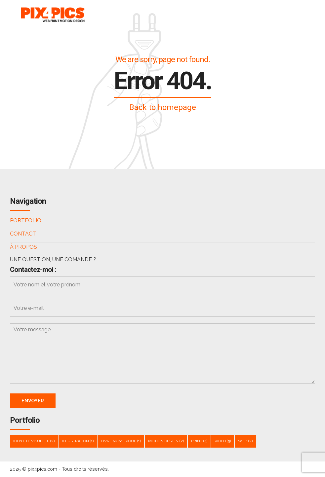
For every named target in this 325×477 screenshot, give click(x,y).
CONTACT (23, 234)
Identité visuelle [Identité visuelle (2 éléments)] (34, 441)
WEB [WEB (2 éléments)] (245, 441)
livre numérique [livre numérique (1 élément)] (121, 441)
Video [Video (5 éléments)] (223, 441)
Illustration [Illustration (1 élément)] (78, 441)
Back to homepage (162, 107)
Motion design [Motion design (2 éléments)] (166, 441)
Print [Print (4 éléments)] (199, 441)
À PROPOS (23, 247)
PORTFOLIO (25, 220)
